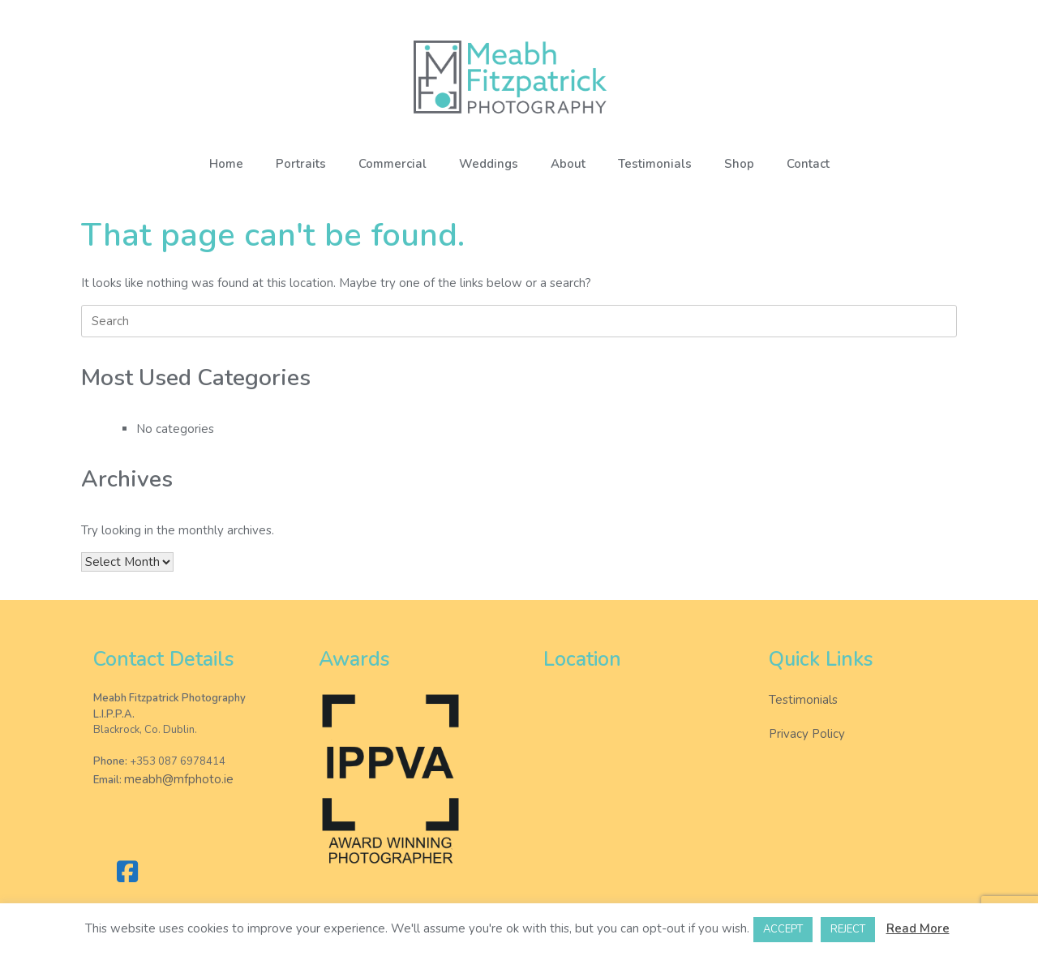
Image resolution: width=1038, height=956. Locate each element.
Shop (739, 164)
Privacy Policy (807, 734)
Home (226, 164)
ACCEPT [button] (783, 929)
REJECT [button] (847, 929)
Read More (918, 928)
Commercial (392, 164)
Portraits (301, 164)
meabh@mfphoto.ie (179, 779)
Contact (808, 164)
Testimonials (655, 164)
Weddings (488, 164)
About (568, 164)
